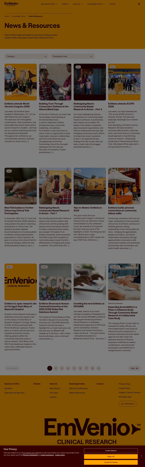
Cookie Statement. (47, 455)
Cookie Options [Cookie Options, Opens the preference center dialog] (111, 451)
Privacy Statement (30, 455)
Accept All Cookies (111, 462)
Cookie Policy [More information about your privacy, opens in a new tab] (60, 455)
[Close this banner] (141, 456)
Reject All (111, 456)
